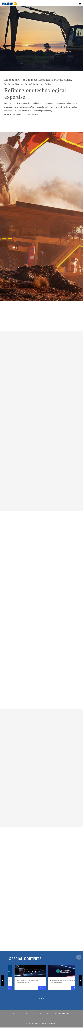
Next (80, 981)
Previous (2, 981)
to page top (78, 959)
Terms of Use (29, 1015)
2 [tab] (41, 999)
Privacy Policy (44, 1015)
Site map (16, 1015)
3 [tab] (44, 999)
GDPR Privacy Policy (62, 1015)
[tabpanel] (44, 979)
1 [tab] (39, 999)
